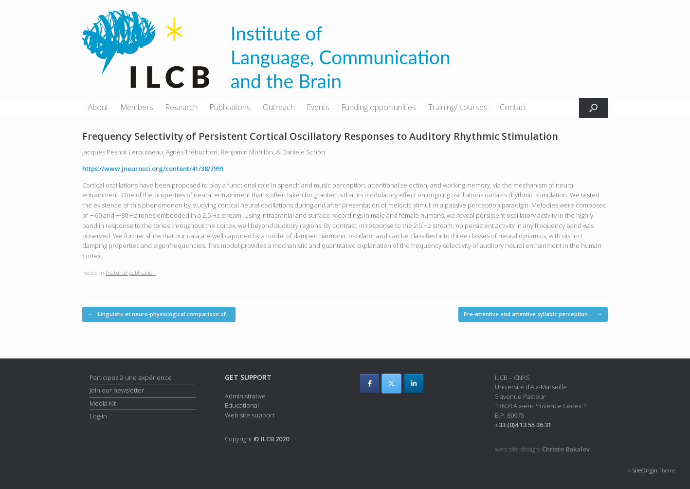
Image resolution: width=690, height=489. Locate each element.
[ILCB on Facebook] (370, 384)
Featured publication (131, 272)
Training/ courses (458, 107)
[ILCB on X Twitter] (391, 384)
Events (318, 107)
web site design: (542, 449)
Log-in (98, 416)
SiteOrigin (645, 470)
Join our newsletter (117, 390)
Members (137, 107)
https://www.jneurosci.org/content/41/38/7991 (153, 168)
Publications (230, 107)
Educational (242, 405)
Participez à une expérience (131, 377)
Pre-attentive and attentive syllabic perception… (533, 314)
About (98, 107)
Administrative (245, 396)
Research (181, 107)
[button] (593, 108)
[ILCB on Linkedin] (414, 384)
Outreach (279, 107)
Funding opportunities (379, 107)
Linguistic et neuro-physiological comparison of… (159, 314)
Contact (513, 107)
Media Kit (103, 403)
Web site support (249, 415)
